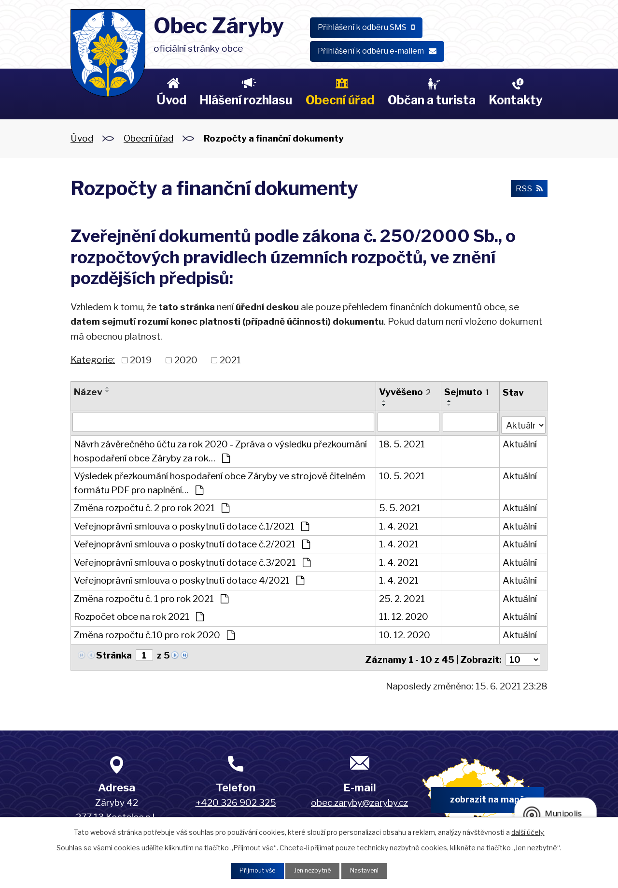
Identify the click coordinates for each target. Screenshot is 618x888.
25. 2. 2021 (402, 596)
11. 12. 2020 (403, 614)
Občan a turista (432, 100)
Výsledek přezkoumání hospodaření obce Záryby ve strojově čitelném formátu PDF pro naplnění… (219, 481)
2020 (185, 360)
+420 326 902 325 (236, 797)
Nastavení (370, 870)
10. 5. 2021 (402, 474)
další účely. (528, 830)
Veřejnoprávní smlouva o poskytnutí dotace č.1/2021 (191, 524)
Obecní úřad (340, 100)
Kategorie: (92, 359)
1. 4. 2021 (399, 524)
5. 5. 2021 (400, 506)
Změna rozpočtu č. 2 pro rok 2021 (151, 506)
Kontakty (516, 100)
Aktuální (519, 442)
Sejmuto (466, 392)
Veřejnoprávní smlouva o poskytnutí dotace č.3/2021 (192, 560)
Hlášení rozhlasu (245, 100)
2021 (230, 360)
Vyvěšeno (405, 392)
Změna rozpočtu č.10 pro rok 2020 (154, 633)
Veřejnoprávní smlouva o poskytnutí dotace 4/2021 (189, 578)
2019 (141, 360)
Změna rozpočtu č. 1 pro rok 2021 (151, 596)
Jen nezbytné (313, 870)
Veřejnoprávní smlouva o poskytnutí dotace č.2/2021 (192, 542)
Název (88, 392)
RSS (527, 190)
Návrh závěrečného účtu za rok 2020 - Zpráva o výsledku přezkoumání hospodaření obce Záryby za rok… (220, 449)
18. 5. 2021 (402, 442)
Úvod (171, 100)
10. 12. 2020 (404, 633)
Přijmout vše (251, 870)
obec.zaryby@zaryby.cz (359, 797)
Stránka (114, 653)
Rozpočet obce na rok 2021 (139, 614)
